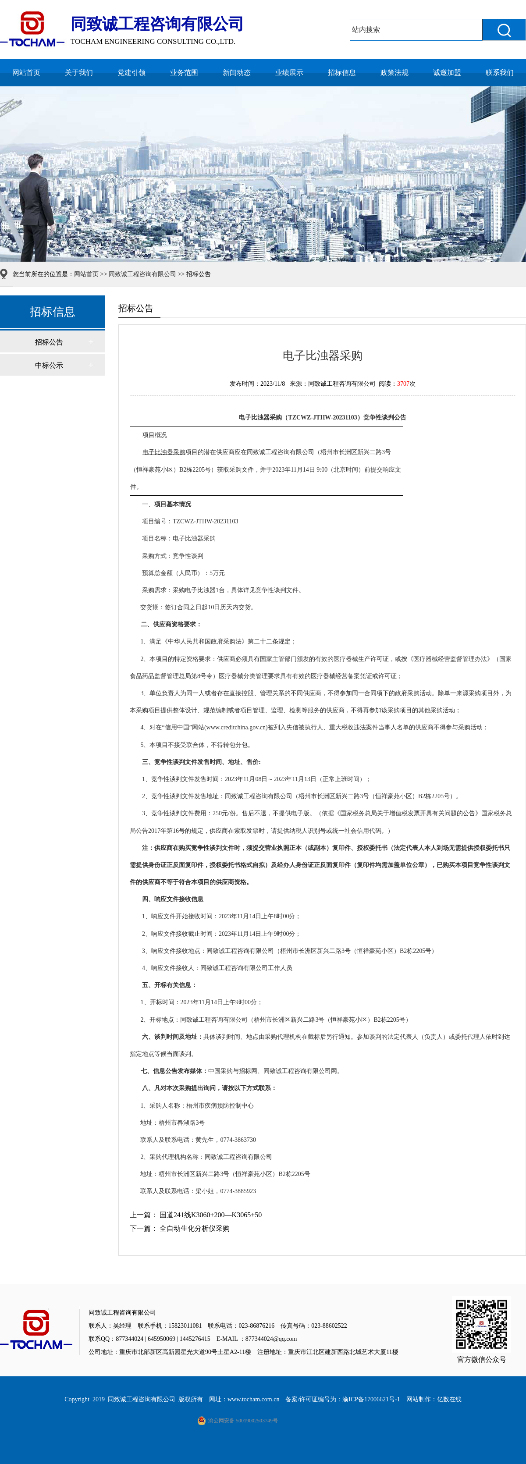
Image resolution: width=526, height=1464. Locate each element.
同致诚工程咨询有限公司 (142, 274)
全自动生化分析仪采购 (195, 1228)
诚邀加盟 (447, 72)
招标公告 (49, 342)
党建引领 (131, 72)
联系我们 (500, 72)
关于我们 (79, 72)
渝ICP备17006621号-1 (371, 1399)
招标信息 (342, 72)
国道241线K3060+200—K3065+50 (211, 1215)
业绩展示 (289, 72)
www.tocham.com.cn (253, 1399)
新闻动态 (237, 72)
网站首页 (26, 72)
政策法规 (394, 72)
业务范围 (184, 72)
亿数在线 (449, 1399)
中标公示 (49, 365)
